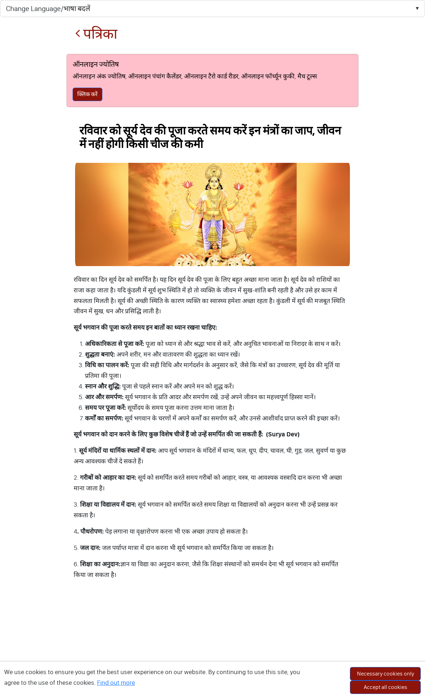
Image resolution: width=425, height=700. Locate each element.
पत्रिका (96, 34)
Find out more (116, 683)
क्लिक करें (87, 94)
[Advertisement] (212, 646)
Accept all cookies (385, 687)
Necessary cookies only (385, 673)
